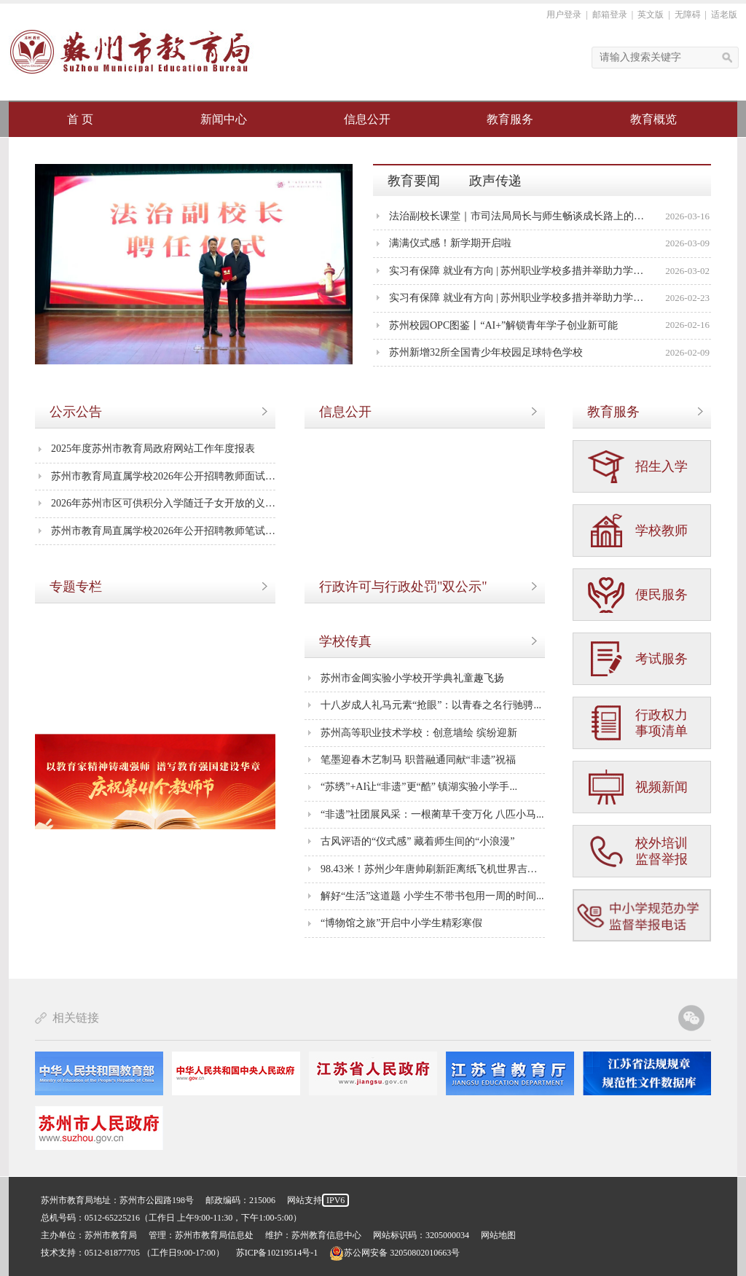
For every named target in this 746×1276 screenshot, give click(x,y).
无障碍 (688, 14)
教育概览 (653, 119)
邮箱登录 (609, 14)
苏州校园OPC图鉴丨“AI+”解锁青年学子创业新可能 (503, 325)
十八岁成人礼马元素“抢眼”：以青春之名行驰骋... (431, 705)
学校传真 (345, 641)
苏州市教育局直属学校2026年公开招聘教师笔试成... (163, 530)
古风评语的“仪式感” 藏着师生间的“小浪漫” (417, 841)
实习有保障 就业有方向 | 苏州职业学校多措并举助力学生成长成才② (518, 270)
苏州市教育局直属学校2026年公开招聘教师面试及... (163, 476)
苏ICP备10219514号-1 (277, 1253)
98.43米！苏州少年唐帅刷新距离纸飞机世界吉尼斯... (433, 869)
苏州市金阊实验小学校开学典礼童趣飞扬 (412, 678)
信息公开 (367, 119)
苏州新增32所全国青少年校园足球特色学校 (486, 352)
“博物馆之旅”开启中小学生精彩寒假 (401, 922)
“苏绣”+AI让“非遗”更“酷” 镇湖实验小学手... (419, 786)
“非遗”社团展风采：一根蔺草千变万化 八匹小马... (432, 814)
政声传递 (495, 180)
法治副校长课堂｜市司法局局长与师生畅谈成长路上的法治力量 (518, 216)
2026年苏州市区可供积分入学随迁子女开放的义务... (163, 503)
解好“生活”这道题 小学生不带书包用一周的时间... (432, 896)
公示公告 (76, 411)
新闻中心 (223, 119)
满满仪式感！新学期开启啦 (450, 243)
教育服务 (510, 119)
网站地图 (498, 1235)
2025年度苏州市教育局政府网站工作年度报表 (153, 448)
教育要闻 (414, 180)
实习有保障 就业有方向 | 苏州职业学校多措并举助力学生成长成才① (518, 297)
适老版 (724, 14)
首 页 (80, 119)
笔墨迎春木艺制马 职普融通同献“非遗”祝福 (418, 759)
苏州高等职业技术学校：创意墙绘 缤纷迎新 (419, 732)
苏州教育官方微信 (691, 1018)
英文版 (650, 14)
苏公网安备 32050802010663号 (394, 1253)
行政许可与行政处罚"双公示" (403, 586)
